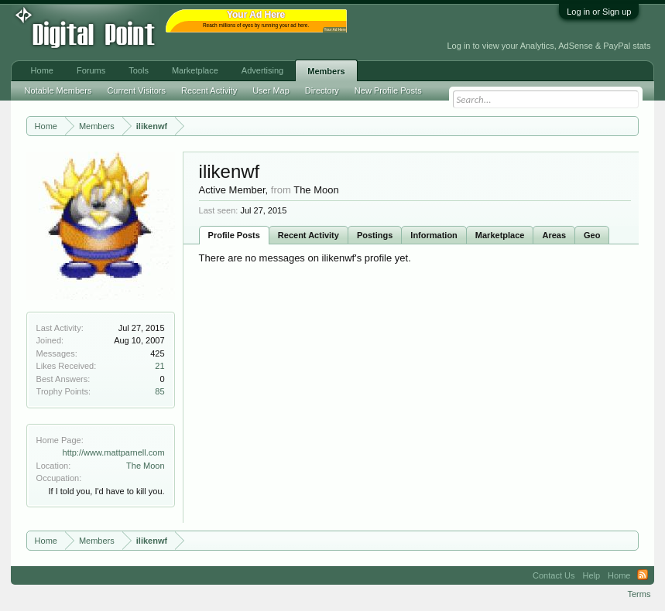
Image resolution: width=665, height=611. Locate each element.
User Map (271, 90)
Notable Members (58, 90)
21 (159, 365)
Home (42, 70)
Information (434, 235)
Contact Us (553, 575)
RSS (642, 575)
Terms (638, 594)
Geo (592, 235)
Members (325, 71)
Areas (554, 235)
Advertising (262, 70)
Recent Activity (308, 235)
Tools (139, 70)
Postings (374, 235)
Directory (322, 90)
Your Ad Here (335, 30)
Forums (91, 70)
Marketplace (500, 235)
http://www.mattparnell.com (114, 452)
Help (591, 575)
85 (159, 391)
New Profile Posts (388, 90)
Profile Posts (234, 235)
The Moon (145, 465)
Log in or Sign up (599, 11)
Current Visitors (136, 90)
